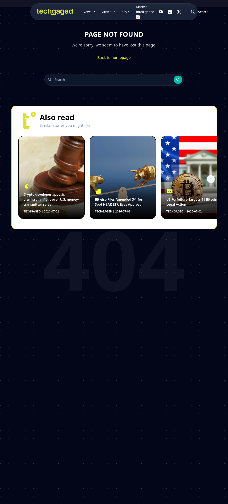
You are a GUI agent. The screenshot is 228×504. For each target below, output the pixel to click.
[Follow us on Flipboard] (168, 12)
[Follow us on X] (177, 12)
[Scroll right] (211, 179)
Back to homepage (114, 57)
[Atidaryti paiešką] (200, 12)
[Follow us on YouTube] (158, 12)
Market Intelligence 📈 (131, 12)
